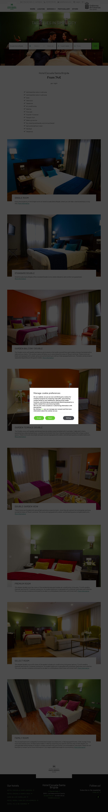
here (42, 409)
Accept (39, 418)
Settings (68, 418)
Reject (50, 418)
